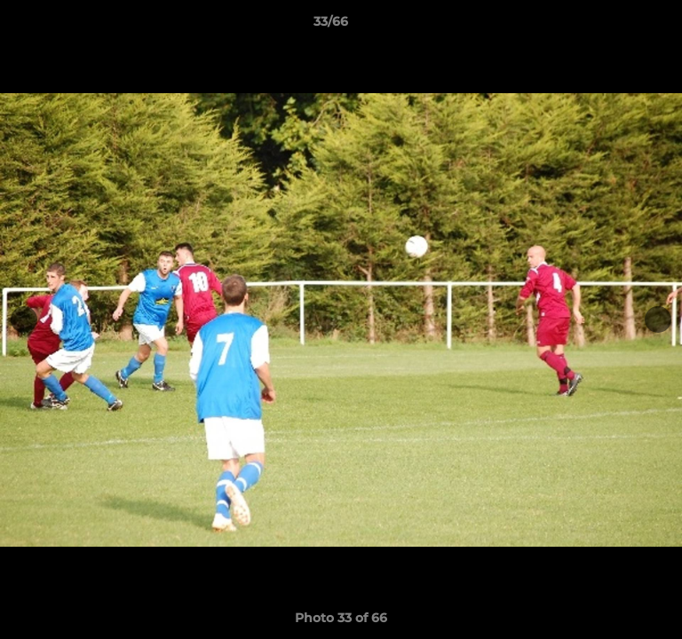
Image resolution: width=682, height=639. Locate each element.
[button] (618, 26)
